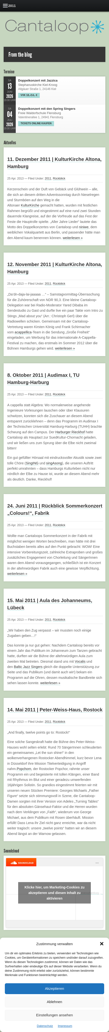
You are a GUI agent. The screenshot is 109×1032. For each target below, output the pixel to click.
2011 (48, 178)
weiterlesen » (73, 238)
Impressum (65, 1026)
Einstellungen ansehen (54, 1015)
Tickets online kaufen (36, 123)
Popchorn (24, 769)
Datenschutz (45, 1026)
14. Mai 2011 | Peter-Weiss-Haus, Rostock (54, 709)
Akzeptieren (54, 988)
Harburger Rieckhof (70, 432)
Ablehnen (54, 1002)
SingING (32, 463)
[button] (101, 943)
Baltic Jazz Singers (28, 667)
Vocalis (80, 661)
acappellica (23, 332)
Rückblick (59, 178)
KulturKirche (30, 205)
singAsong (54, 463)
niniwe (84, 227)
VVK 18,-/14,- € (29, 95)
